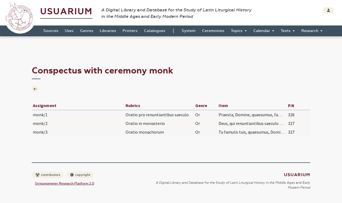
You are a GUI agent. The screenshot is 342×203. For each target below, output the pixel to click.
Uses (69, 30)
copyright (80, 175)
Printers (130, 30)
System (189, 30)
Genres (86, 30)
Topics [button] (237, 30)
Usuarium (66, 11)
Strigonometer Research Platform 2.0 (64, 183)
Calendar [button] (262, 30)
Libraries (108, 30)
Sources (50, 30)
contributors (48, 175)
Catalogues (154, 30)
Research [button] (310, 30)
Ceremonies (213, 30)
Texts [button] (286, 30)
